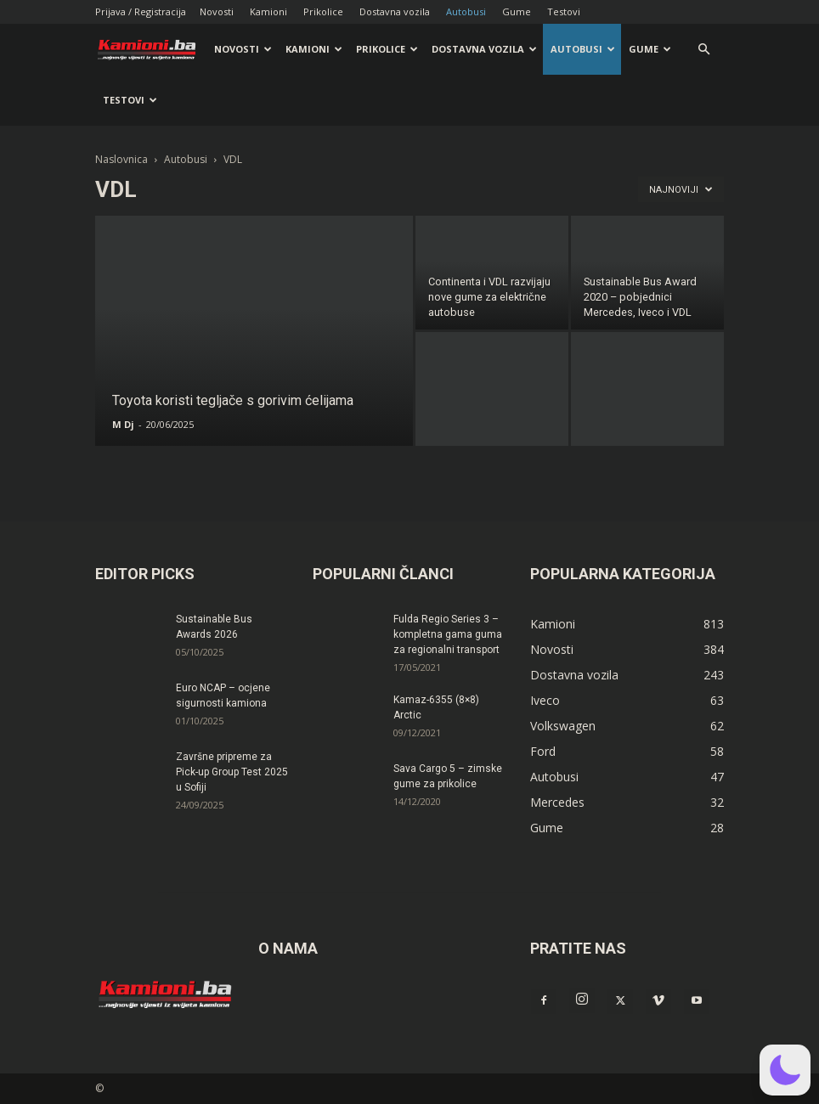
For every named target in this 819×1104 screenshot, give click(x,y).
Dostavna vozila (394, 11)
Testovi (563, 11)
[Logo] (150, 50)
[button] (703, 50)
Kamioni (268, 11)
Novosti (217, 11)
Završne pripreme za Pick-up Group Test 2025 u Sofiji (232, 772)
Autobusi (466, 11)
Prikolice (323, 11)
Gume (516, 11)
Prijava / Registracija (140, 11)
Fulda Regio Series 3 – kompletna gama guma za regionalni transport (447, 634)
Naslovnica (121, 159)
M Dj (123, 424)
